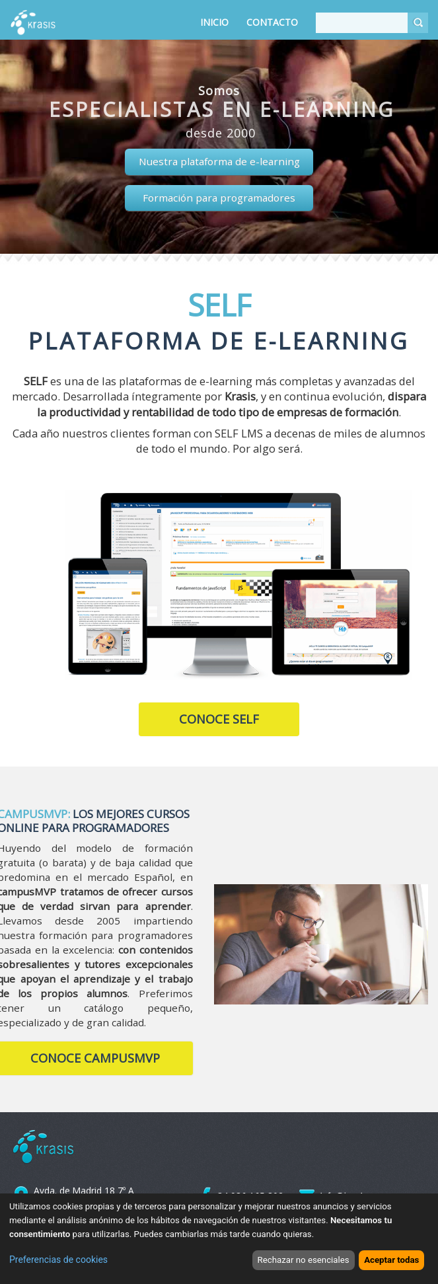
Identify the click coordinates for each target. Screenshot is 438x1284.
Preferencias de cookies (58, 1259)
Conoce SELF (219, 719)
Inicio (214, 22)
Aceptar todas (391, 1260)
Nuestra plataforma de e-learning (219, 161)
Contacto (272, 22)
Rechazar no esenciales (303, 1260)
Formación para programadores (219, 197)
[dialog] (219, 1238)
